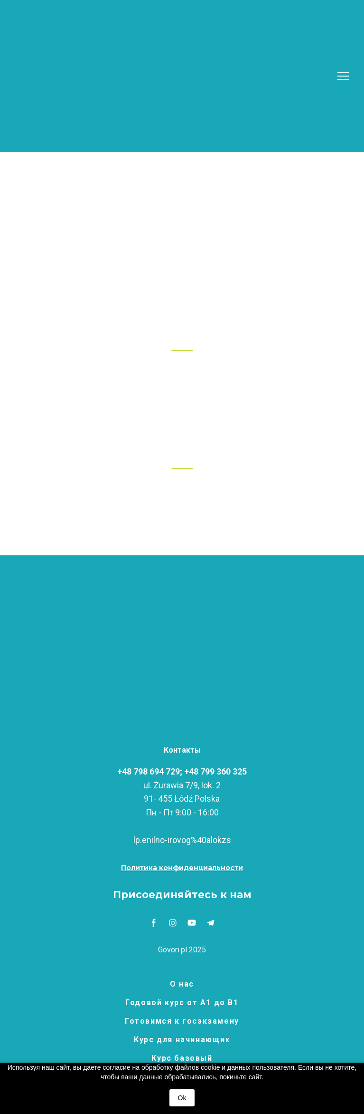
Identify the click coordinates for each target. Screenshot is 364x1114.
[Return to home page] (169, 76)
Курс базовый (181, 1058)
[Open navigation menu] (343, 76)
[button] (182, 868)
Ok (182, 1098)
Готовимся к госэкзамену (182, 1021)
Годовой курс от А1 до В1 (181, 1002)
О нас (182, 983)
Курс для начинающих (182, 1039)
